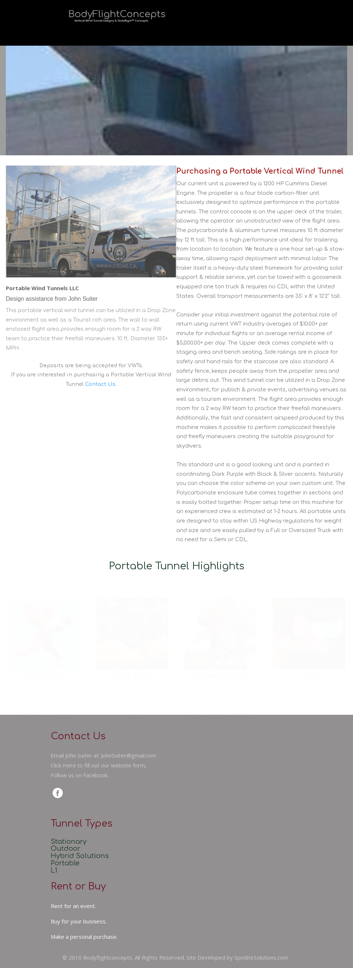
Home (106, 31)
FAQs (250, 31)
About (183, 31)
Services (145, 31)
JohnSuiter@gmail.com (128, 755)
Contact (288, 31)
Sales (217, 31)
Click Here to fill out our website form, (98, 765)
